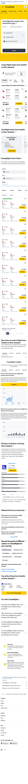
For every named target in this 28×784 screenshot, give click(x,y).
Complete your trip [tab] (18, 549)
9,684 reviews (11, 467)
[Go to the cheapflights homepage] (10, 7)
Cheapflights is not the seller (14, 683)
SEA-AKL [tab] (5, 353)
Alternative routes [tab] (6, 549)
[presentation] (16, 23)
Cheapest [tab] (4, 80)
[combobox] (6, 26)
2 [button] (10, 333)
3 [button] (13, 333)
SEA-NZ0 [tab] (4, 370)
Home (3, 694)
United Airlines (11, 463)
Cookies (3, 3)
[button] (26, 2)
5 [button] (20, 333)
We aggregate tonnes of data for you (14, 685)
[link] (11, 150)
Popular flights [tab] (17, 556)
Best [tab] (10, 80)
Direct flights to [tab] (6, 553)
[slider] (26, 186)
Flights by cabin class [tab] (17, 553)
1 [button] (7, 333)
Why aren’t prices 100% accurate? (14, 688)
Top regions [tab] (5, 560)
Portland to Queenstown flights (9, 571)
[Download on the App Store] (14, 743)
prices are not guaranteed (7, 678)
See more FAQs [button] (14, 536)
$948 (13, 23)
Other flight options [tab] (7, 556)
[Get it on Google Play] (5, 743)
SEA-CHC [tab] (11, 353)
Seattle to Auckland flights (8, 569)
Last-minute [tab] (15, 81)
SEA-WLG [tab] (18, 353)
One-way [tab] (22, 81)
